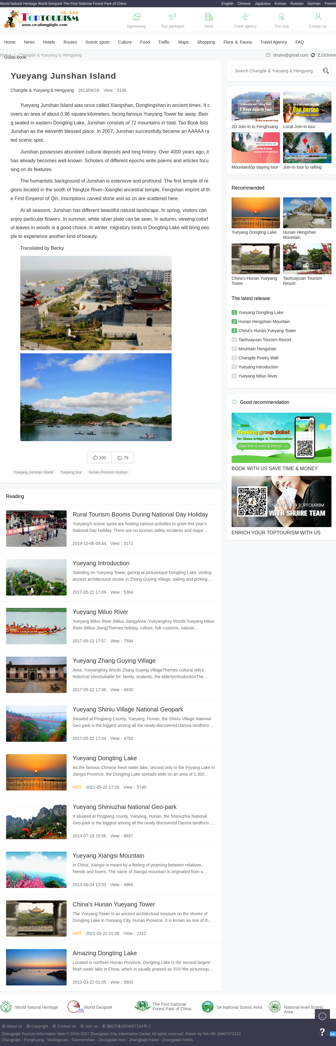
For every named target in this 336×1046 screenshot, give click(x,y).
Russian (296, 4)
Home (9, 42)
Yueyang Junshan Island (33, 472)
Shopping (206, 42)
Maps (183, 42)
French (330, 4)
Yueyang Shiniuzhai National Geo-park (125, 806)
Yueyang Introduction (101, 563)
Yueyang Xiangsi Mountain (108, 855)
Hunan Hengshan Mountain (264, 321)
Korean (280, 4)
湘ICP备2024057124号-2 (129, 1026)
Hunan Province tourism (108, 472)
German (314, 4)
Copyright (39, 1026)
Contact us (66, 1026)
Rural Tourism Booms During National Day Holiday (140, 514)
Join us (91, 1026)
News (29, 42)
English (227, 4)
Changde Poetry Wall (258, 357)
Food (145, 42)
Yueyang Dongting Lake (105, 758)
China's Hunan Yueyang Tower (114, 904)
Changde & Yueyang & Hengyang (50, 55)
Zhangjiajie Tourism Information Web (33, 1033)
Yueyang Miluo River (100, 612)
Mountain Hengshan (257, 348)
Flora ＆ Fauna (237, 42)
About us (14, 1026)
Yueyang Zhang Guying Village (114, 660)
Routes (70, 42)
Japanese (263, 4)
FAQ (299, 42)
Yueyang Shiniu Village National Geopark (128, 709)
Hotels (49, 42)
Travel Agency (273, 42)
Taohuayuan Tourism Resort (265, 339)
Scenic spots (97, 42)
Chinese (244, 4)
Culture (125, 42)
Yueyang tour (71, 472)
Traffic (164, 42)
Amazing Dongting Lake (105, 953)
